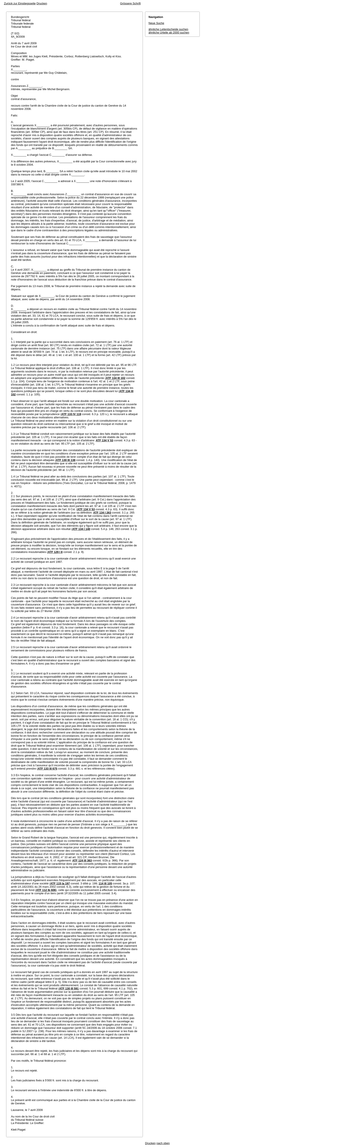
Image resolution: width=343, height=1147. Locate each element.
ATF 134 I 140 (81, 529)
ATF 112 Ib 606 (46, 890)
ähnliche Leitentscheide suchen (168, 29)
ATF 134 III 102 (115, 378)
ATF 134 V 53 (104, 440)
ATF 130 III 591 (69, 988)
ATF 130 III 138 (65, 460)
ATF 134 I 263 (102, 512)
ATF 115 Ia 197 (60, 883)
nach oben (163, 1143)
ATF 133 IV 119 (71, 414)
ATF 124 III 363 (82, 860)
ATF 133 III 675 (47, 768)
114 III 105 (105, 883)
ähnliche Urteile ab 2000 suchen (169, 32)
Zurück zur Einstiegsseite (20, 3)
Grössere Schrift (130, 3)
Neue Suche (156, 23)
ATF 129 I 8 (55, 552)
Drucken (42, 3)
